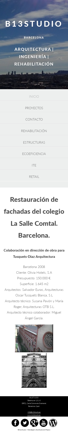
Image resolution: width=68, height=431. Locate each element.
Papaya (48, 430)
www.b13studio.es (34, 415)
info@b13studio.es (34, 412)
